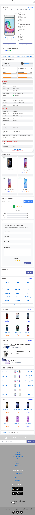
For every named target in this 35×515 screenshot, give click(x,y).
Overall (9, 56)
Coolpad (17, 289)
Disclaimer (17, 461)
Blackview (7, 293)
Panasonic (17, 300)
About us (17, 452)
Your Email (7, 236)
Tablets (17, 475)
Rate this (16, 258)
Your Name (7, 231)
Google (17, 286)
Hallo (17, 297)
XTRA (28, 300)
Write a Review (28, 201)
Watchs (17, 478)
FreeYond (7, 297)
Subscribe (31, 441)
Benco (28, 286)
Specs (13, 56)
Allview (7, 300)
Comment (29, 272)
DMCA (17, 459)
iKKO (28, 282)
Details (4, 56)
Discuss (23, 56)
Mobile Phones (17, 473)
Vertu (7, 282)
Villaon (17, 282)
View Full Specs (25, 44)
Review (18, 56)
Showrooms (29, 56)
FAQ (17, 463)
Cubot (17, 293)
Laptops (17, 480)
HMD (28, 293)
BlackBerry (28, 297)
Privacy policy (17, 454)
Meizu (7, 289)
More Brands (17, 305)
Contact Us (18, 465)
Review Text (7, 247)
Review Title (7, 242)
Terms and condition (17, 456)
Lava (30, 9)
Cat (28, 289)
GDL (7, 286)
